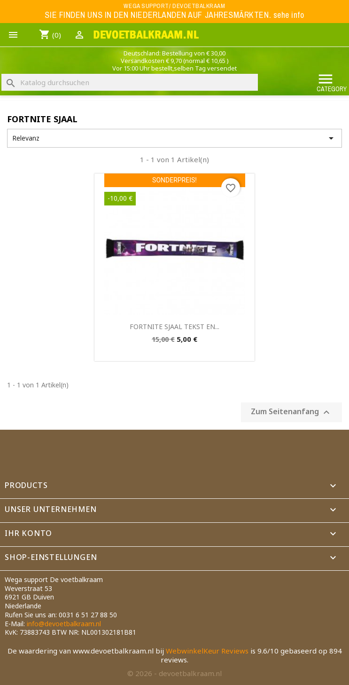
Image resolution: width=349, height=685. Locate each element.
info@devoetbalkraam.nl (64, 623)
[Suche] (129, 82)
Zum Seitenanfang (291, 412)
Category (332, 82)
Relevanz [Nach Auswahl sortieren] (174, 138)
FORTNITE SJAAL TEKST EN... (174, 326)
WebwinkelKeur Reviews (207, 650)
